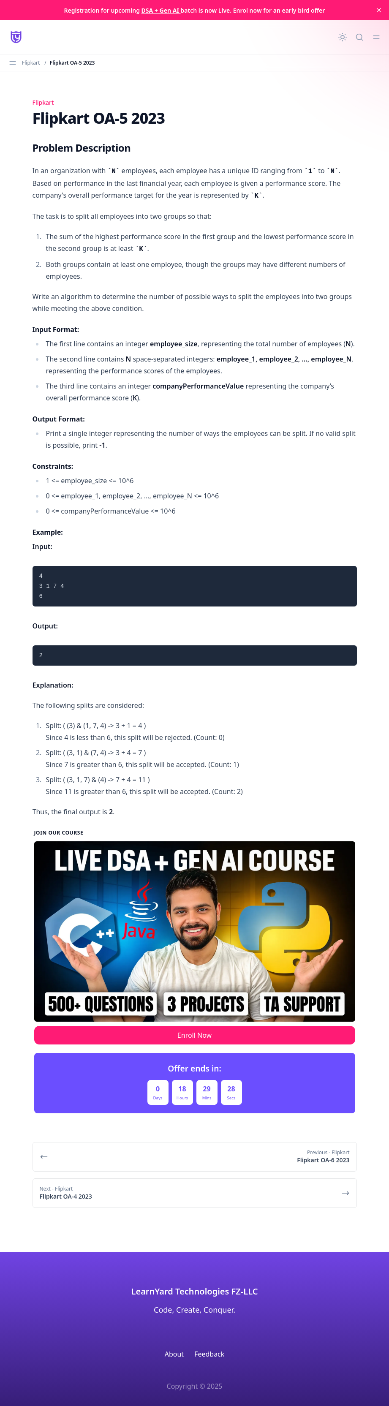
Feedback (209, 1354)
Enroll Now (194, 1035)
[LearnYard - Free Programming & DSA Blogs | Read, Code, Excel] (16, 37)
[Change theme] (342, 37)
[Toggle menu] (376, 37)
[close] (379, 10)
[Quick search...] (359, 37)
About (174, 1354)
